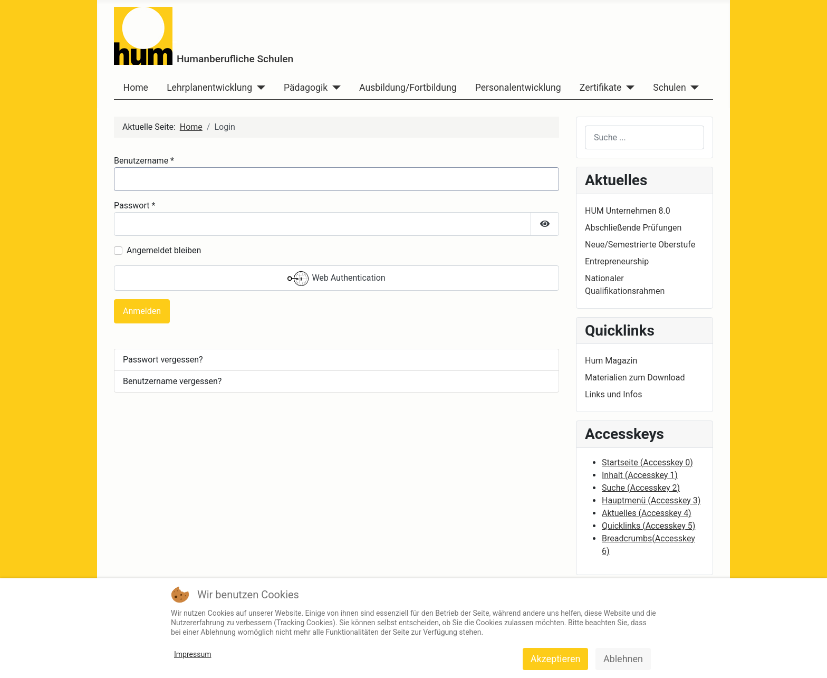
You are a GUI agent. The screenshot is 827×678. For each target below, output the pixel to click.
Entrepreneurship (617, 261)
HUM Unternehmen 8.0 (627, 211)
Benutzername (144, 161)
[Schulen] (692, 87)
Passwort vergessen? (163, 360)
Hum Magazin (611, 361)
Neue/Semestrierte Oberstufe (640, 245)
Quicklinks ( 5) (648, 526)
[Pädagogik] (334, 87)
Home (135, 87)
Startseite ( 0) (647, 462)
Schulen (669, 87)
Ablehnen (623, 658)
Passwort (134, 205)
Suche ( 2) (641, 488)
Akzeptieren (556, 658)
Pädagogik (306, 87)
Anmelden (142, 311)
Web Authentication (336, 278)
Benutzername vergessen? (172, 381)
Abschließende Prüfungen (633, 228)
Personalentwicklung (518, 87)
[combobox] (644, 137)
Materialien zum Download (635, 378)
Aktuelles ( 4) (646, 513)
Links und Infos (613, 394)
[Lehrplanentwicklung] (258, 87)
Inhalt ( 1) (640, 475)
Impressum (192, 654)
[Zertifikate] (627, 87)
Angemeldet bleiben (164, 250)
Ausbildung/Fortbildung (407, 87)
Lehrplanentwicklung (209, 87)
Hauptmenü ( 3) (651, 500)
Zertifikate (600, 87)
